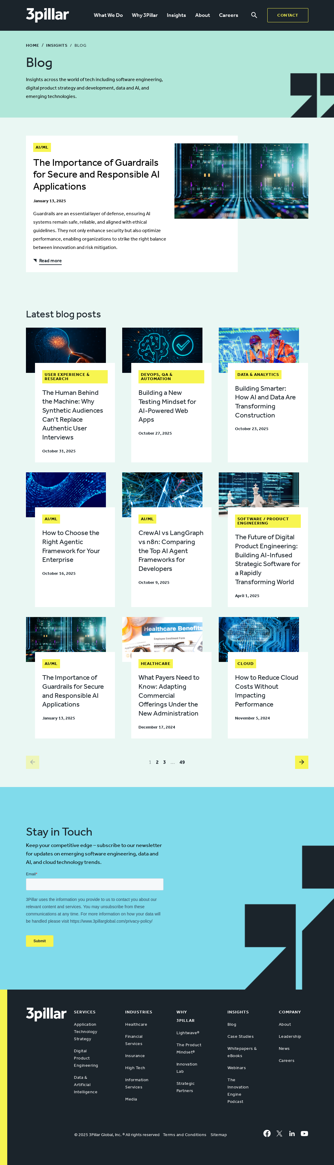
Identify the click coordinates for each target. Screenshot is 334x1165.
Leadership (290, 1036)
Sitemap (219, 1134)
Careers (228, 15)
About (202, 15)
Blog (231, 1024)
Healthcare (136, 1024)
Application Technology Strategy (85, 1031)
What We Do (108, 15)
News (284, 1048)
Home (32, 45)
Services (85, 1012)
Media (131, 1099)
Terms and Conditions (185, 1134)
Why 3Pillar (145, 15)
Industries (138, 1012)
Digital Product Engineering (86, 1058)
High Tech (135, 1067)
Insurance (135, 1055)
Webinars (236, 1067)
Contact (287, 15)
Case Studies (240, 1036)
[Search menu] (254, 15)
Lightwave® (188, 1032)
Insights (176, 15)
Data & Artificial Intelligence (85, 1084)
